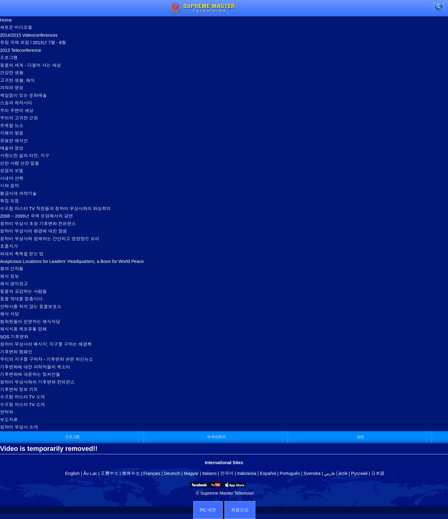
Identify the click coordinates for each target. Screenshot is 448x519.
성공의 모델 (11, 170)
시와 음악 (9, 185)
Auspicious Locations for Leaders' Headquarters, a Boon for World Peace (72, 261)
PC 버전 (208, 510)
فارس (329, 473)
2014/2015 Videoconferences (29, 35)
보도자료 (9, 419)
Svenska (311, 473)
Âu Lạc (90, 473)
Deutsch (172, 473)
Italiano (209, 473)
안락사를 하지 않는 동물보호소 (30, 306)
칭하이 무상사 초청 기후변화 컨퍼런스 (38, 223)
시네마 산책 (11, 178)
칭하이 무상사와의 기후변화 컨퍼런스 (37, 382)
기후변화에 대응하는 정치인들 (30, 374)
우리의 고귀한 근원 (19, 118)
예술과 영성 (11, 148)
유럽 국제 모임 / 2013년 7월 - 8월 (33, 42)
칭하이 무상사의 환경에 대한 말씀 (33, 231)
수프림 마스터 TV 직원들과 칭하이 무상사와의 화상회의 (55, 208)
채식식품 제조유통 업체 (23, 329)
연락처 (6, 412)
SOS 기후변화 (14, 336)
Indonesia (246, 473)
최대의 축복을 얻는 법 (22, 253)
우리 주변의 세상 (17, 110)
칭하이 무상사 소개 (19, 427)
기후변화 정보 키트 (19, 389)
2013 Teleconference (20, 50)
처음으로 (240, 510)
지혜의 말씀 (11, 133)
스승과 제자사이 (16, 102)
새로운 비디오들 (16, 27)
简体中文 (131, 473)
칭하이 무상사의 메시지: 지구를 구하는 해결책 (46, 344)
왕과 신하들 (11, 268)
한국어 (226, 473)
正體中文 (110, 473)
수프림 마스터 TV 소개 (22, 396)
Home (6, 20)
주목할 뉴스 (11, 125)
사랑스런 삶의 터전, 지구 (24, 155)
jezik (343, 473)
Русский (359, 473)
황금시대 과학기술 (18, 193)
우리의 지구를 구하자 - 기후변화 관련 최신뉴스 (46, 359)
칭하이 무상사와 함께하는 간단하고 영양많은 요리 (49, 238)
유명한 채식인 (14, 140)
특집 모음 (9, 200)
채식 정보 (9, 276)
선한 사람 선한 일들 (19, 163)
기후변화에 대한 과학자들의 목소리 (35, 367)
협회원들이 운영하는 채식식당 (30, 321)
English (72, 473)
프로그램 (9, 57)
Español (268, 473)
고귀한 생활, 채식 (17, 80)
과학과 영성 (11, 87)
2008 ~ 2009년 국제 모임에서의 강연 (36, 216)
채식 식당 (9, 314)
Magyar (191, 473)
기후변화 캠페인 (16, 351)
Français (151, 473)
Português (290, 473)
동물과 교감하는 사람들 (23, 291)
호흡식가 (9, 246)
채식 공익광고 (14, 283)
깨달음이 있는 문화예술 (23, 95)
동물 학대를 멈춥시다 (21, 298)
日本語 (377, 473)
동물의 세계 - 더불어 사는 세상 (30, 65)
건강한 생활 (11, 72)
